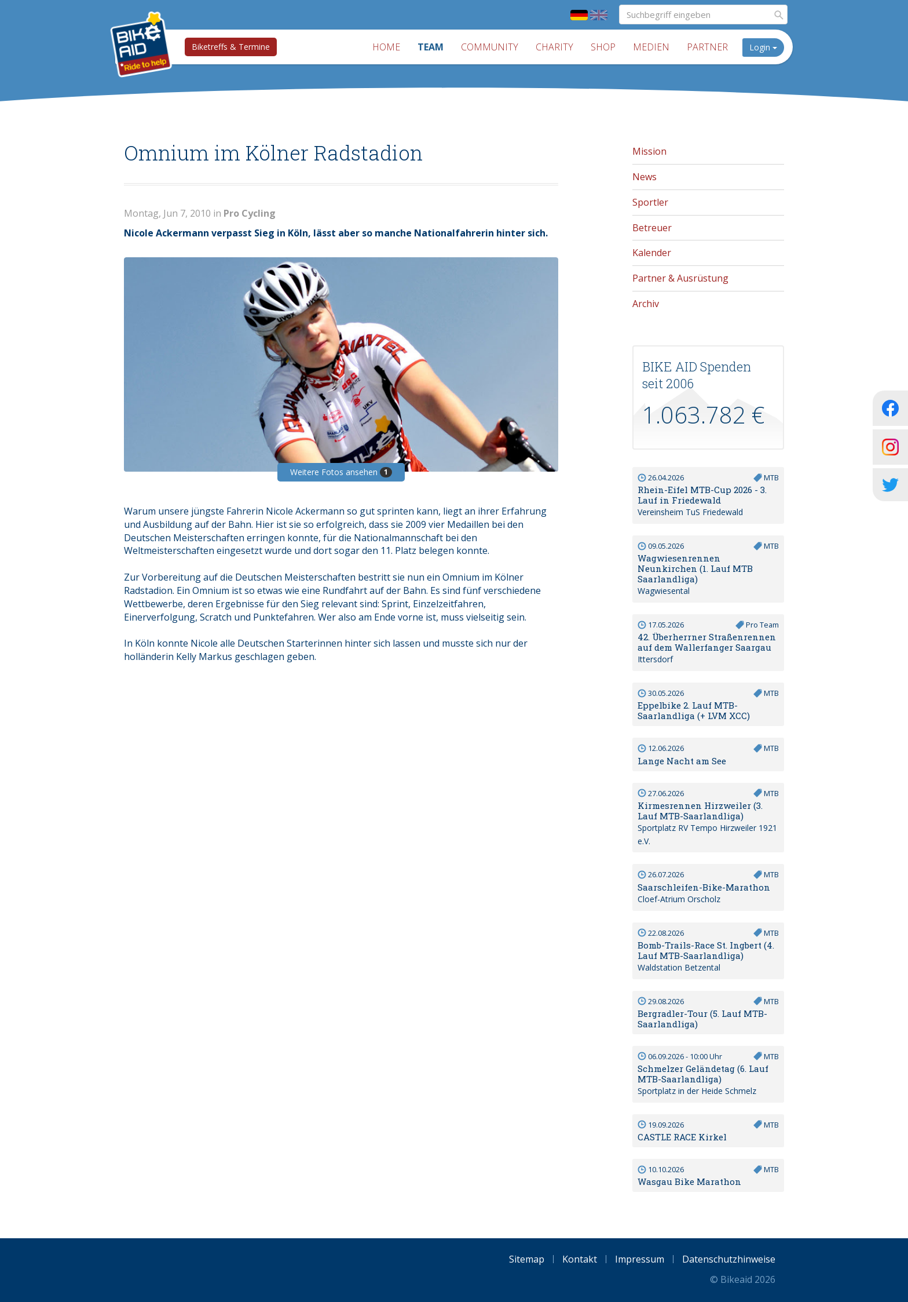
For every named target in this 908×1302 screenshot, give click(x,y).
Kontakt (579, 1259)
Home (386, 47)
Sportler (650, 202)
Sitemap (526, 1259)
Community (489, 47)
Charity (554, 47)
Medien (651, 47)
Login (763, 47)
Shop (603, 47)
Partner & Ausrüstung (680, 278)
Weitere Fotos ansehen (341, 471)
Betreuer (652, 227)
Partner (707, 47)
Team (431, 47)
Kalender (651, 252)
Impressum (639, 1259)
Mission (649, 151)
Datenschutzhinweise (728, 1259)
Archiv (645, 303)
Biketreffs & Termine (231, 46)
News (644, 176)
